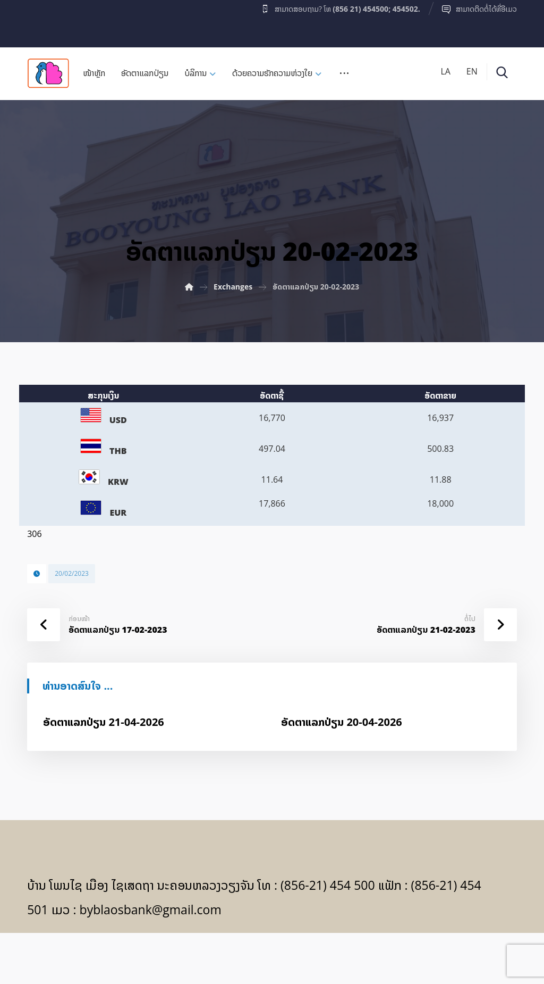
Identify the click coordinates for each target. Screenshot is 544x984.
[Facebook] (48, 21)
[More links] (344, 76)
